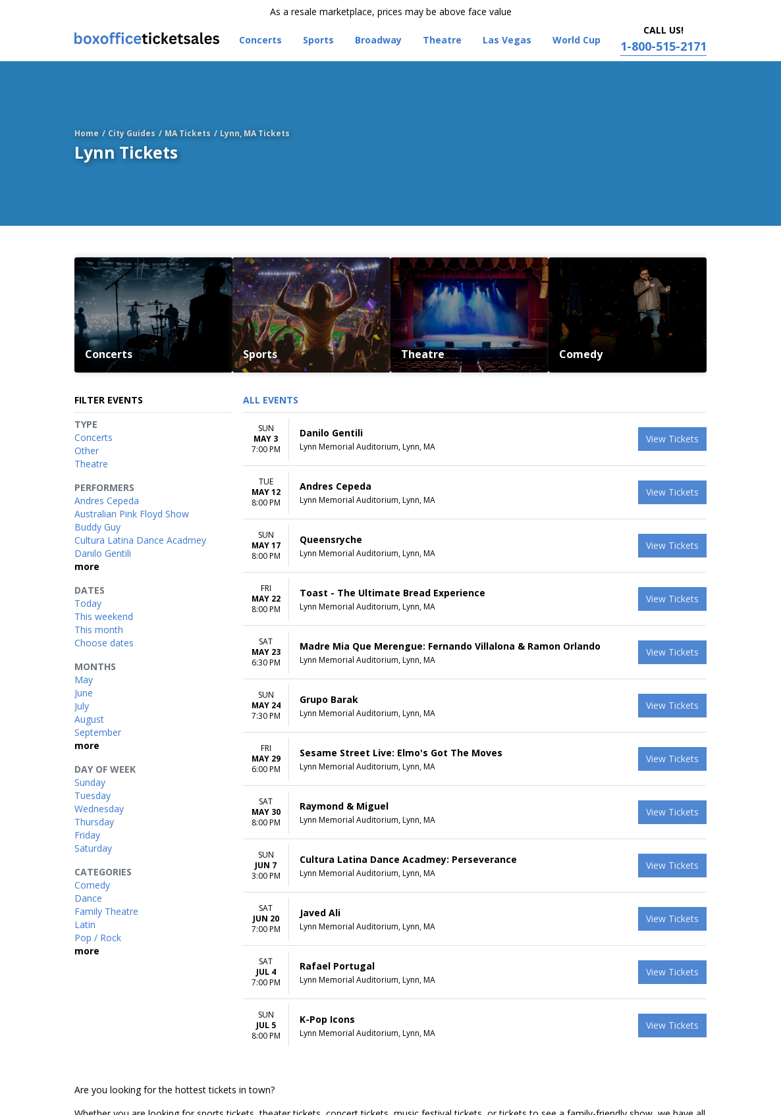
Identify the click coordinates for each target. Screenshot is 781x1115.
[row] (475, 439)
